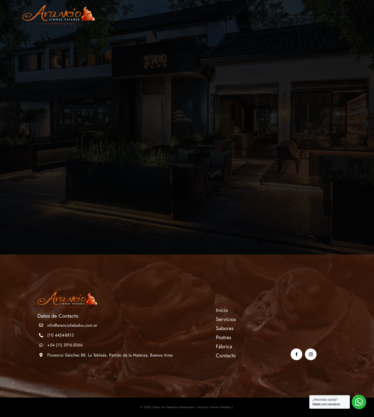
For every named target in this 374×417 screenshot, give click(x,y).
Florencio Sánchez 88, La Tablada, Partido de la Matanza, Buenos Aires (110, 355)
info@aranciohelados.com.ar (72, 325)
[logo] (58, 7)
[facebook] (296, 354)
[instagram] (311, 354)
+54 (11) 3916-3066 (65, 345)
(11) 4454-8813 (60, 335)
